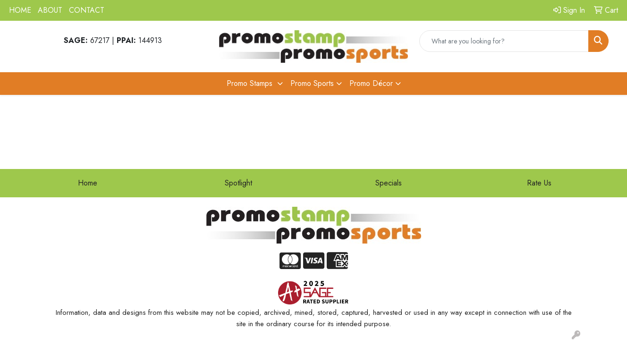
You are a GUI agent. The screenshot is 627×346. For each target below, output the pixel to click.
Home (87, 182)
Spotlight (238, 182)
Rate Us (539, 182)
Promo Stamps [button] (251, 83)
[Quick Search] (504, 41)
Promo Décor (371, 83)
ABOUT (50, 10)
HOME (20, 10)
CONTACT (86, 10)
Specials (388, 182)
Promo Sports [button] (312, 83)
